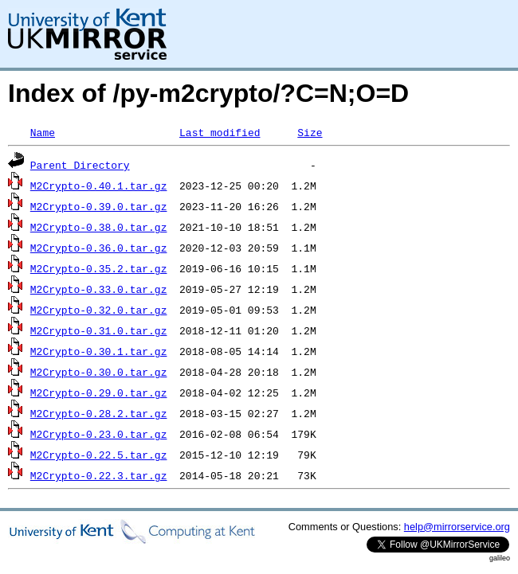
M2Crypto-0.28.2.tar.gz (98, 413)
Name (42, 132)
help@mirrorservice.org (457, 527)
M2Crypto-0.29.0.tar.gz (98, 392)
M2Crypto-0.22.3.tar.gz (98, 475)
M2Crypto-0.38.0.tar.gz (98, 227)
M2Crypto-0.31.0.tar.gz (98, 330)
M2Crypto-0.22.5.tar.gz (98, 454)
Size (309, 132)
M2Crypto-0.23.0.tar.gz (98, 434)
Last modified (219, 132)
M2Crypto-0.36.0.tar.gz (98, 247)
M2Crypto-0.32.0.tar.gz (98, 310)
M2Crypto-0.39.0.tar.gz (98, 206)
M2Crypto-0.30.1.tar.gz (98, 351)
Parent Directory (80, 165)
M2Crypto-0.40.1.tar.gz (98, 185)
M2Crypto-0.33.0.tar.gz (98, 289)
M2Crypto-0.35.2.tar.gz (98, 268)
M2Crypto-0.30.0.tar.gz (98, 372)
